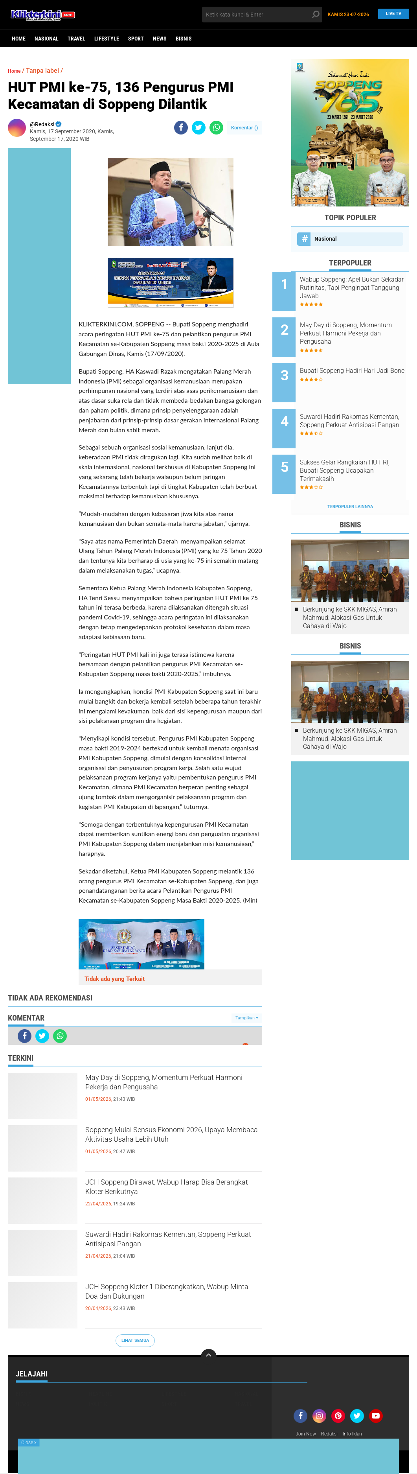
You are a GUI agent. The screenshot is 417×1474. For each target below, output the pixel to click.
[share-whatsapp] (216, 128)
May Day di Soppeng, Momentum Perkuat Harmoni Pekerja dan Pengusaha (158, 1092)
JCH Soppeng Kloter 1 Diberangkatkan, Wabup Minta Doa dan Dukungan (170, 1295)
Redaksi (333, 1434)
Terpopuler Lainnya (350, 476)
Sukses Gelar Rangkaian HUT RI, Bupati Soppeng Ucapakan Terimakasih (360, 447)
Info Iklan (359, 1434)
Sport (136, 38)
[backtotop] (209, 1357)
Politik (98, 1404)
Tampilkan (246, 1018)
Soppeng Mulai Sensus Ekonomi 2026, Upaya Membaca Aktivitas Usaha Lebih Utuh (171, 1145)
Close (29, 1442)
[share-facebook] (181, 128)
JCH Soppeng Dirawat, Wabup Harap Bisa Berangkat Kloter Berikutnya (166, 1190)
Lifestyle (106, 38)
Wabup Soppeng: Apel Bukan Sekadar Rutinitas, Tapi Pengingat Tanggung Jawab (359, 288)
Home (19, 38)
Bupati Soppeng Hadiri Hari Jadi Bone (356, 363)
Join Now (307, 1434)
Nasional (47, 38)
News (160, 38)
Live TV (391, 14)
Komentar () (244, 128)
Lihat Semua (135, 1340)
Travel (76, 38)
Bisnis (184, 38)
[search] (262, 14)
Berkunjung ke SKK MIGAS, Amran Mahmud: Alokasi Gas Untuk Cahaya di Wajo (350, 588)
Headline (100, 1394)
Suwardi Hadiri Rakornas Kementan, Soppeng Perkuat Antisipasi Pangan (165, 1242)
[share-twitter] (199, 128)
